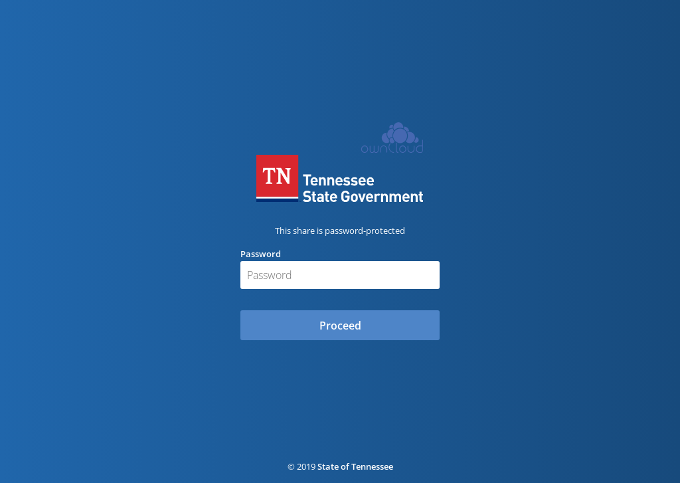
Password (260, 254)
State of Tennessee (355, 466)
